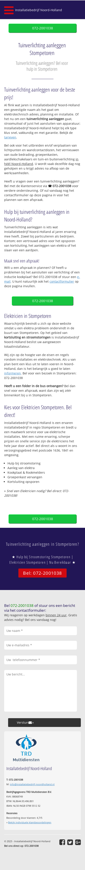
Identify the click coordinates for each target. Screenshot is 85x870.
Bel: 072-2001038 (42, 573)
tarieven (10, 137)
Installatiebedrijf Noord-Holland (38, 10)
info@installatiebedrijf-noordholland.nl (32, 784)
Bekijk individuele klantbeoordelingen (29, 822)
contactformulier (62, 281)
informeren (12, 373)
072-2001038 (42, 28)
